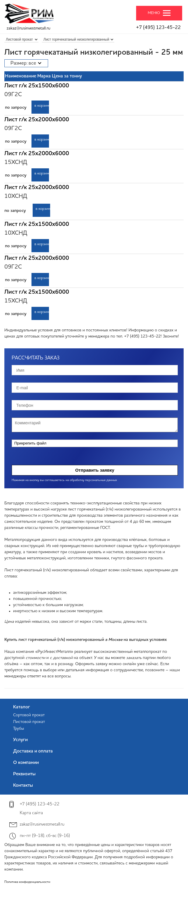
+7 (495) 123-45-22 (158, 27)
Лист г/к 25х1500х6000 (36, 86)
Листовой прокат (29, 722)
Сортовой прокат (29, 715)
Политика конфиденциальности (27, 882)
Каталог (21, 707)
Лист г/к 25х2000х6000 (36, 120)
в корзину (41, 106)
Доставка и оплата (33, 751)
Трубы (18, 728)
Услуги (20, 740)
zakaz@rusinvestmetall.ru (28, 28)
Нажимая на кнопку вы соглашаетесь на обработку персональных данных (64, 480)
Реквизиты (24, 774)
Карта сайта (31, 813)
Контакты (23, 785)
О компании (26, 762)
